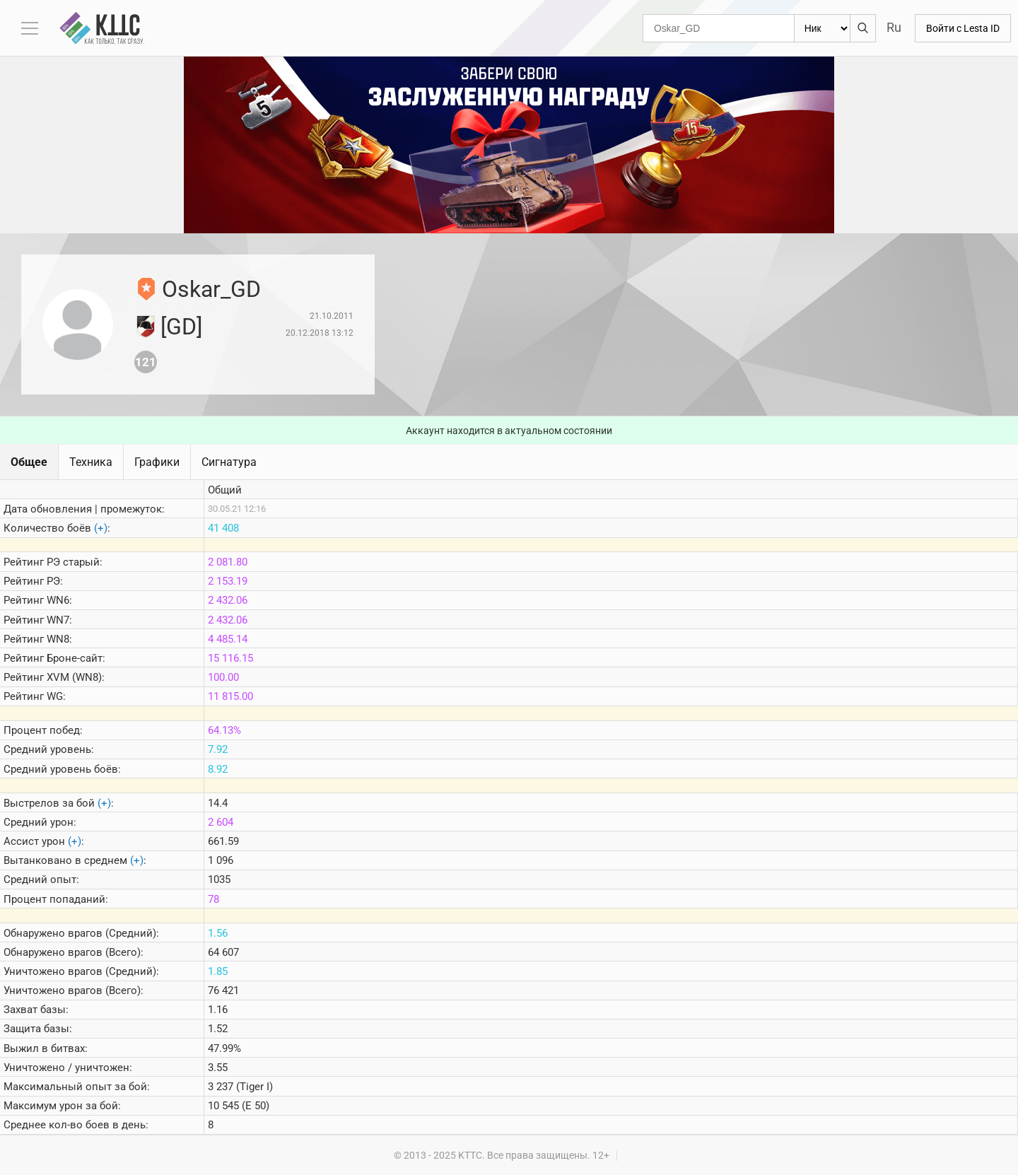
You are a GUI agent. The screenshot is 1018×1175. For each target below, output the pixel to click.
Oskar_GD (211, 289)
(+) (100, 528)
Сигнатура (229, 462)
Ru (894, 27)
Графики (157, 462)
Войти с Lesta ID (963, 28)
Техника (90, 462)
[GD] (181, 326)
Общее (29, 462)
